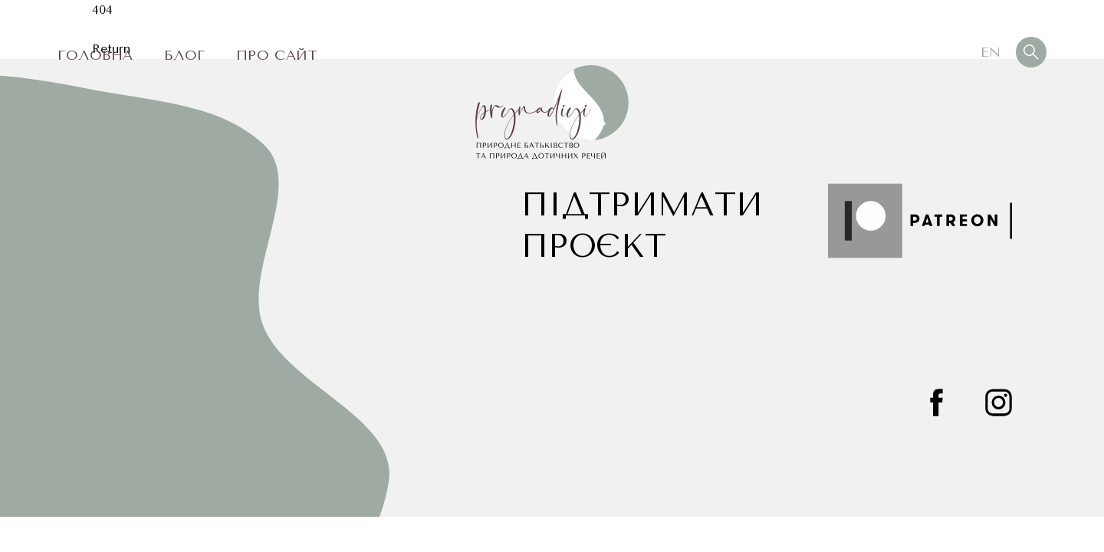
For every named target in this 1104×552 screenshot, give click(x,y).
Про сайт (276, 55)
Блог (184, 55)
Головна (95, 55)
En (991, 52)
